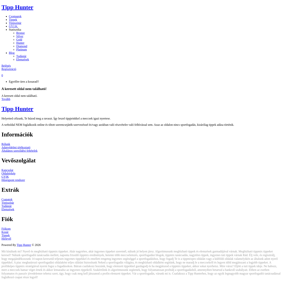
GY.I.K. (13, 26)
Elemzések (22, 59)
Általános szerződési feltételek (19, 150)
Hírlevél (6, 238)
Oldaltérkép (8, 173)
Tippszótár (15, 23)
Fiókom (6, 228)
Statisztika (15, 29)
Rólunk (5, 144)
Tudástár (21, 56)
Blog (12, 52)
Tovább (5, 99)
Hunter (20, 42)
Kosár (4, 232)
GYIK (5, 176)
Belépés (6, 65)
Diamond (21, 46)
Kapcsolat (7, 170)
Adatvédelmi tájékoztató (15, 147)
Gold (19, 39)
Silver (19, 36)
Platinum (21, 49)
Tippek (13, 19)
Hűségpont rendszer (13, 180)
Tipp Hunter (17, 7)
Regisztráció (8, 69)
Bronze (20, 32)
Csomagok (15, 16)
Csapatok (7, 199)
